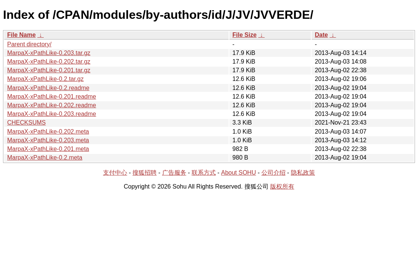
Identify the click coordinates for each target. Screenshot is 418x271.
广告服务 (174, 172)
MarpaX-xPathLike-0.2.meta (44, 157)
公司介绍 (273, 172)
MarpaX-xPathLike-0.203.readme (51, 114)
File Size (244, 35)
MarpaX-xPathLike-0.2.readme (48, 88)
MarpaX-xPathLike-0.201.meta (48, 149)
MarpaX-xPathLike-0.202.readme (51, 105)
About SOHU (238, 172)
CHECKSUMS (26, 122)
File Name (21, 35)
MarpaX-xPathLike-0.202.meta (48, 131)
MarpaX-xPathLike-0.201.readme (51, 96)
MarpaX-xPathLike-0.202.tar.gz (49, 61)
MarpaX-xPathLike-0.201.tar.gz (49, 70)
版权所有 (282, 186)
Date (321, 35)
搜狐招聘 (144, 172)
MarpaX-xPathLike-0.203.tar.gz (49, 53)
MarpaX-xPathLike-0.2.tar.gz (45, 79)
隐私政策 (303, 172)
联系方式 (204, 172)
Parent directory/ (29, 44)
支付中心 (115, 172)
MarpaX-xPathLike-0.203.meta (48, 140)
